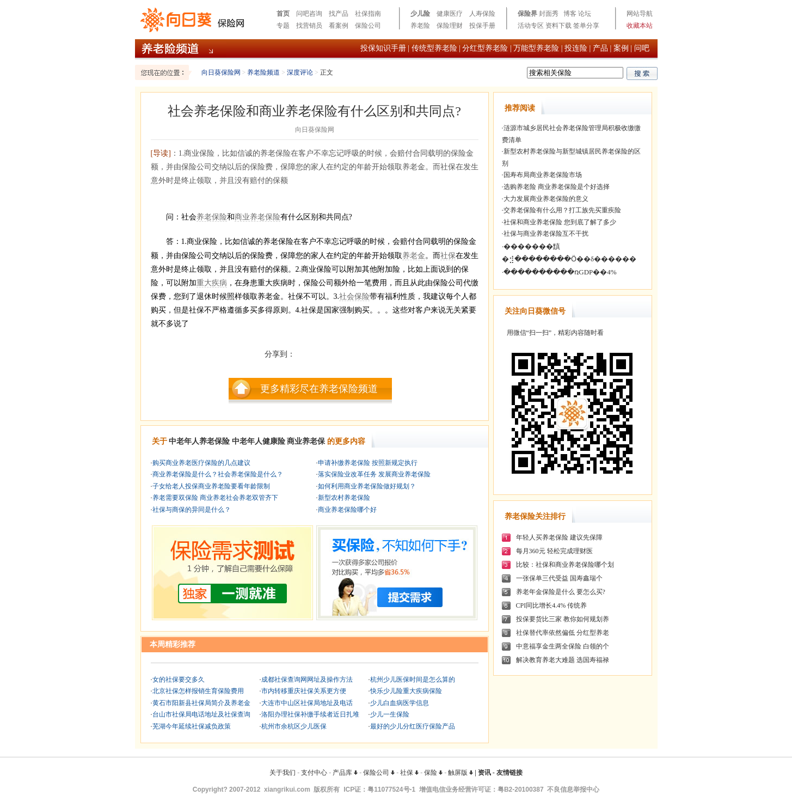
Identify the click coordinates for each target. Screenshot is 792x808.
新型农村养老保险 (344, 497)
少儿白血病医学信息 (399, 703)
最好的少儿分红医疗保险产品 (412, 726)
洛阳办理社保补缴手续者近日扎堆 (310, 714)
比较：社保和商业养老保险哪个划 (565, 564)
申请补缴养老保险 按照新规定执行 (368, 463)
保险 (433, 772)
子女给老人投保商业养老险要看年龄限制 (211, 486)
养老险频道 (263, 72)
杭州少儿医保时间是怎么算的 (412, 679)
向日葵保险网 (221, 72)
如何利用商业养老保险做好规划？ (367, 486)
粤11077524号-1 (391, 789)
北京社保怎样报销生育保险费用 (198, 691)
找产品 (338, 13)
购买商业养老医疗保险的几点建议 (201, 463)
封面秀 (548, 13)
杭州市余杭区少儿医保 (294, 726)
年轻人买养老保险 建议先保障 (559, 537)
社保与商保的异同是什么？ (191, 509)
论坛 (584, 13)
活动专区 (531, 25)
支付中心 (314, 772)
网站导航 (640, 13)
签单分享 (586, 25)
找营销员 (309, 25)
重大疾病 (212, 283)
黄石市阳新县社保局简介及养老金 (201, 703)
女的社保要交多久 (178, 679)
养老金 (413, 256)
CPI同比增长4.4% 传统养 (551, 605)
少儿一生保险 (389, 714)
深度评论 (300, 72)
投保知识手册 (383, 48)
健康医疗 (450, 13)
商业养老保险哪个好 (347, 509)
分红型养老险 (485, 48)
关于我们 (282, 772)
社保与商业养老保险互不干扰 (546, 233)
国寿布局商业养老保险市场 (543, 175)
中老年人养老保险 (199, 441)
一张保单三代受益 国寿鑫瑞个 (559, 578)
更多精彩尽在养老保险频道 (319, 388)
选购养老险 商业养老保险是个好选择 (557, 187)
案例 (621, 48)
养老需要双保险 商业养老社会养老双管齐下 (215, 497)
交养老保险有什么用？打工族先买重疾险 (562, 210)
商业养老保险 (257, 217)
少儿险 (420, 13)
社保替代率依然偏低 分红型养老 (562, 632)
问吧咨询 (309, 13)
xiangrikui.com (287, 789)
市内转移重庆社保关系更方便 (303, 691)
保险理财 (450, 25)
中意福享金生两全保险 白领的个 (562, 646)
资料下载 (558, 25)
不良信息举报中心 (573, 789)
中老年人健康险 (258, 441)
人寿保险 (482, 13)
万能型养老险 (536, 48)
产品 (600, 48)
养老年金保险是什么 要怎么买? (560, 592)
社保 (448, 256)
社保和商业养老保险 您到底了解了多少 (560, 222)
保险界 (527, 13)
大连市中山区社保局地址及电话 (307, 703)
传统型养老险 (434, 48)
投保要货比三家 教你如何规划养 (562, 619)
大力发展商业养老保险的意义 (546, 199)
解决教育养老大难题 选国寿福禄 (562, 660)
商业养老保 (306, 441)
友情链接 (509, 772)
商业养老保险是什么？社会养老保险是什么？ (217, 474)
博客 (569, 13)
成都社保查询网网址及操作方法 (307, 679)
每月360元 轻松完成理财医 (554, 551)
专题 (283, 25)
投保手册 (482, 25)
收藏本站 (640, 25)
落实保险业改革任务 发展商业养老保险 (374, 474)
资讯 (484, 772)
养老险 (420, 25)
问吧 (641, 48)
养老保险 (212, 217)
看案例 (338, 25)
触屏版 (460, 772)
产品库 (345, 772)
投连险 (575, 48)
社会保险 (354, 296)
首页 (283, 13)
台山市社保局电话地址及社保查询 (201, 714)
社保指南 (368, 13)
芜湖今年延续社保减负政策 (191, 726)
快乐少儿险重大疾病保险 (406, 691)
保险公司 (368, 25)
